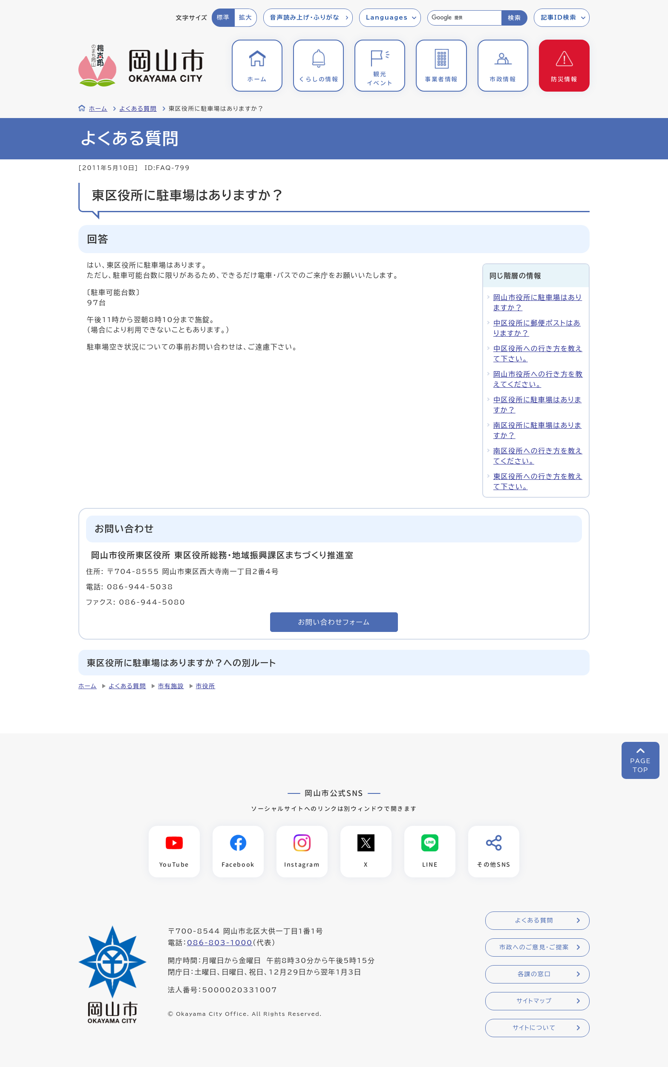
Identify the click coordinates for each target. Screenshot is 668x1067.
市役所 (206, 686)
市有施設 (171, 686)
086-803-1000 (220, 942)
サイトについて (534, 1028)
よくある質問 (138, 109)
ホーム (98, 109)
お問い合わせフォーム (334, 622)
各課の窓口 (534, 974)
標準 (223, 17)
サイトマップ (534, 1001)
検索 (514, 18)
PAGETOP (640, 765)
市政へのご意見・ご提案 (534, 947)
